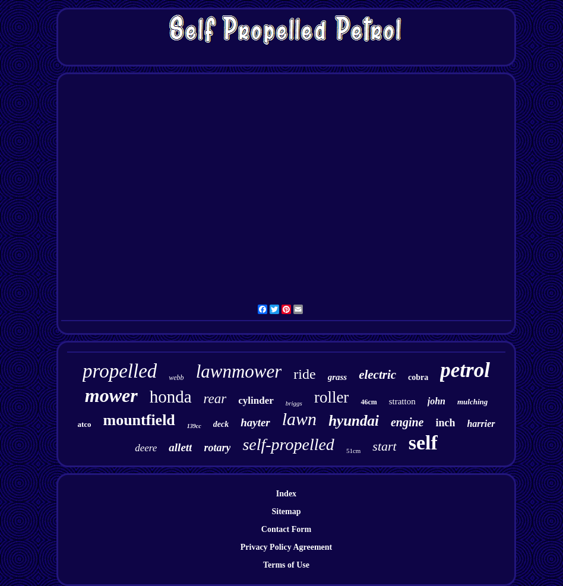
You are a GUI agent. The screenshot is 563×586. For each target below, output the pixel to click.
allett (180, 447)
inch (445, 423)
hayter (255, 422)
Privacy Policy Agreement (286, 547)
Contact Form (286, 529)
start (384, 446)
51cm (353, 450)
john (436, 401)
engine (407, 422)
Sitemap (286, 511)
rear (215, 398)
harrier (481, 424)
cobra (418, 377)
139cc (194, 426)
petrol (465, 370)
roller (331, 397)
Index (286, 493)
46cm (368, 402)
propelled (120, 371)
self (423, 443)
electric (377, 375)
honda (171, 396)
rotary (217, 448)
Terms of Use (286, 564)
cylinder (256, 400)
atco (84, 424)
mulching (472, 401)
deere (146, 448)
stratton (402, 401)
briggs (294, 403)
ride (304, 374)
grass (337, 377)
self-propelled (288, 444)
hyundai (353, 421)
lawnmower (239, 371)
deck (221, 424)
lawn (299, 419)
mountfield (139, 420)
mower (111, 395)
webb (176, 377)
